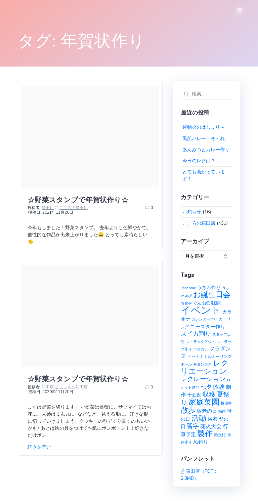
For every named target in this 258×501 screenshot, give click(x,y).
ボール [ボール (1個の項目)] (186, 364)
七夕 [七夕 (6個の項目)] (206, 387)
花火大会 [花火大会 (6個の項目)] (211, 426)
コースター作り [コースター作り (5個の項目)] (207, 326)
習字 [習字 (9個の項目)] (193, 426)
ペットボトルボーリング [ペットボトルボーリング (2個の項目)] (209, 356)
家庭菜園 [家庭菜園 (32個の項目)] (203, 402)
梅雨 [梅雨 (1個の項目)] (222, 411)
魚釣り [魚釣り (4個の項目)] (200, 442)
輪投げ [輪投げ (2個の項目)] (220, 434)
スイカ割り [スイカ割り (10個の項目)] (196, 334)
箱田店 (48, 207)
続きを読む (39, 447)
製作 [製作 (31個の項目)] (205, 433)
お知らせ (191, 212)
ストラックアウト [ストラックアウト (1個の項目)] (200, 341)
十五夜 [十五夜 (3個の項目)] (194, 395)
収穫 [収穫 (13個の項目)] (209, 394)
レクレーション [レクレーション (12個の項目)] (203, 379)
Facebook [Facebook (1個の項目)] (188, 287)
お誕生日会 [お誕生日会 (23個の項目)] (211, 295)
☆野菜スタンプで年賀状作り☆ (78, 200)
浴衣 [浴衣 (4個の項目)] (213, 419)
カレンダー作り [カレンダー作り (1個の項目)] (204, 319)
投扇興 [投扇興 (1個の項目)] (226, 403)
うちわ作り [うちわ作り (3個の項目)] (209, 287)
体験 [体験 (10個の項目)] (219, 387)
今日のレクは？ (198, 161)
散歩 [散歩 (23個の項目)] (188, 410)
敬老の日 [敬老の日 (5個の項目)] (207, 410)
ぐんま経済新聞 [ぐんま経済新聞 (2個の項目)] (207, 303)
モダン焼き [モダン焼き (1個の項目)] (202, 364)
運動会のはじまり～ (203, 127)
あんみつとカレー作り (205, 150)
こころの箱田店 (73, 207)
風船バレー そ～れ (203, 138)
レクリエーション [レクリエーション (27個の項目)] (204, 367)
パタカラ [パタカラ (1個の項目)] (200, 349)
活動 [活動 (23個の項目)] (198, 418)
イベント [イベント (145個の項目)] (201, 310)
